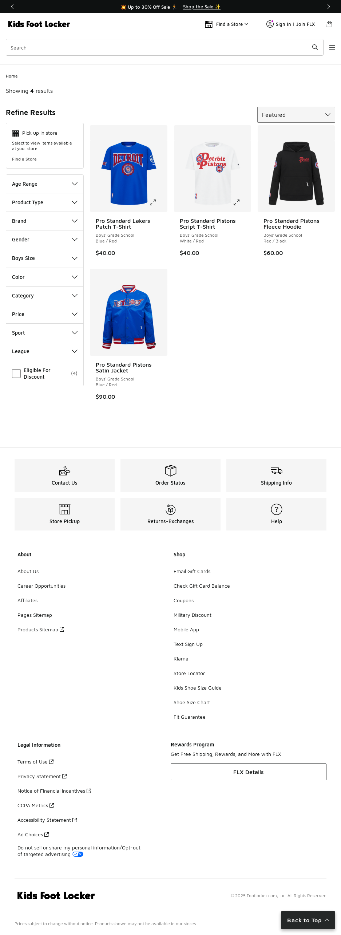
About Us (28, 571)
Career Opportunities (41, 586)
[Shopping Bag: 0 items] (329, 24)
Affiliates (27, 600)
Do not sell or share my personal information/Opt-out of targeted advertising (78, 850)
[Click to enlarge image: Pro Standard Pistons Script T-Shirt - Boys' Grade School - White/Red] (242, 202)
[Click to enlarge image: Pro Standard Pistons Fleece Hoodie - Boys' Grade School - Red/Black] (325, 202)
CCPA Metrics (35, 805)
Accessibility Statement (47, 820)
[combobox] (160, 47)
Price (45, 314)
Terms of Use (35, 761)
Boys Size (45, 258)
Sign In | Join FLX (290, 24)
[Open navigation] (326, 47)
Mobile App (186, 629)
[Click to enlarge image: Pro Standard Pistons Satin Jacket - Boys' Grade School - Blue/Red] (158, 346)
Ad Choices (33, 834)
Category (45, 295)
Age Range (45, 184)
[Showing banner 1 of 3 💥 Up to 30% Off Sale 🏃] (170, 6)
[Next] (328, 6)
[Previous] (12, 6)
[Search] (160, 47)
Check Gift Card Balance (202, 586)
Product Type (45, 202)
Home (12, 76)
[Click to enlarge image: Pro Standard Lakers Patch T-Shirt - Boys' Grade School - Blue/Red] (158, 202)
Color (45, 277)
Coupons (184, 600)
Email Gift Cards (192, 571)
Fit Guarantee (190, 717)
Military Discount (192, 615)
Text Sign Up (188, 644)
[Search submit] (306, 47)
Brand (45, 221)
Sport (45, 333)
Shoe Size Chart (192, 702)
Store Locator (189, 673)
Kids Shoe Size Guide (198, 688)
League (45, 351)
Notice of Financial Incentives (54, 791)
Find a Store (24, 159)
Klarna (181, 658)
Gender (45, 239)
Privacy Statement (42, 776)
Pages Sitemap (34, 615)
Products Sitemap (40, 629)
